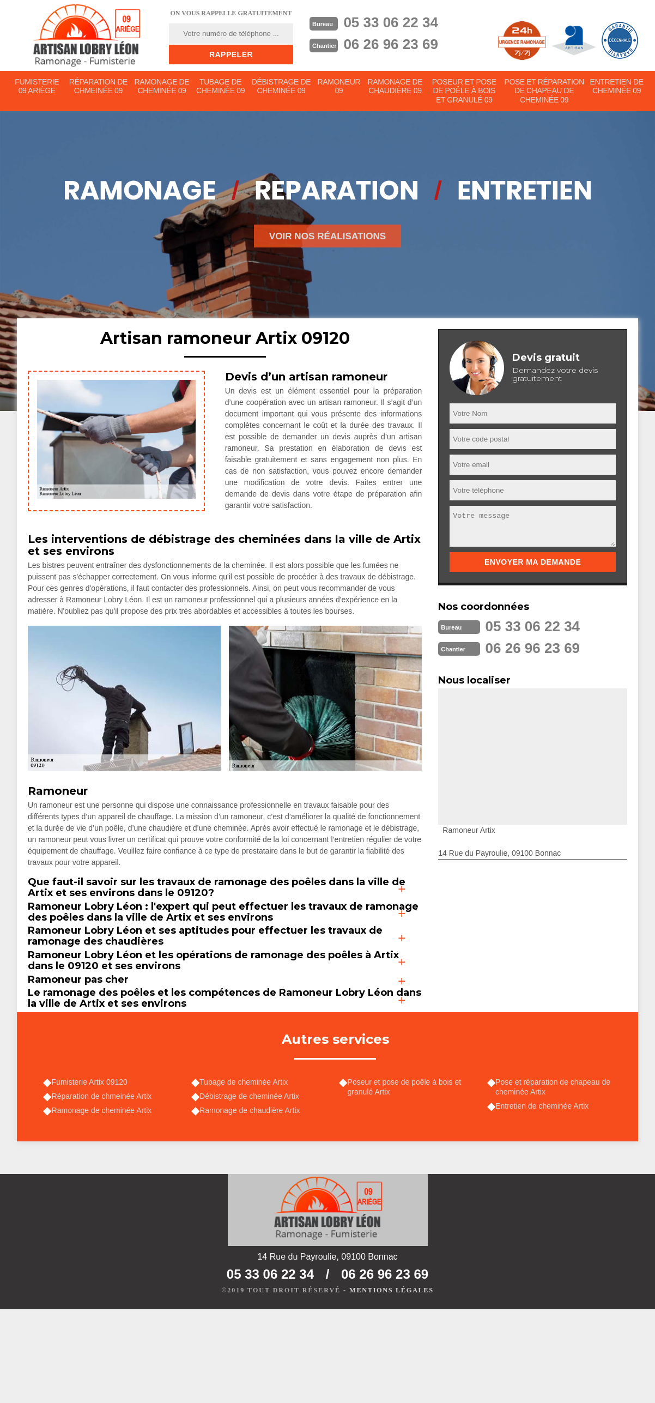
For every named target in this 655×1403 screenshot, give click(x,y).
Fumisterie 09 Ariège (37, 88)
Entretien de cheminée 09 (616, 88)
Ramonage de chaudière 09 (396, 88)
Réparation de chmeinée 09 (99, 88)
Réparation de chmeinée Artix (104, 1185)
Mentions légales (391, 1384)
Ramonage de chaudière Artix (252, 1200)
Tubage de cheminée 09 (221, 88)
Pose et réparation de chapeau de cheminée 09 (544, 97)
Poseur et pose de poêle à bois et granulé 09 (464, 92)
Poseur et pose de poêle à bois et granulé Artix (407, 1174)
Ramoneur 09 (340, 88)
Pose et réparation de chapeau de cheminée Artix (555, 1174)
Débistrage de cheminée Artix (252, 1185)
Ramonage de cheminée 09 (162, 88)
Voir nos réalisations (327, 248)
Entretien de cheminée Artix (544, 1195)
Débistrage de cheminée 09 (282, 88)
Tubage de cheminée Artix (246, 1169)
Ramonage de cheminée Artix (104, 1200)
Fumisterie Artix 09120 (92, 1169)
